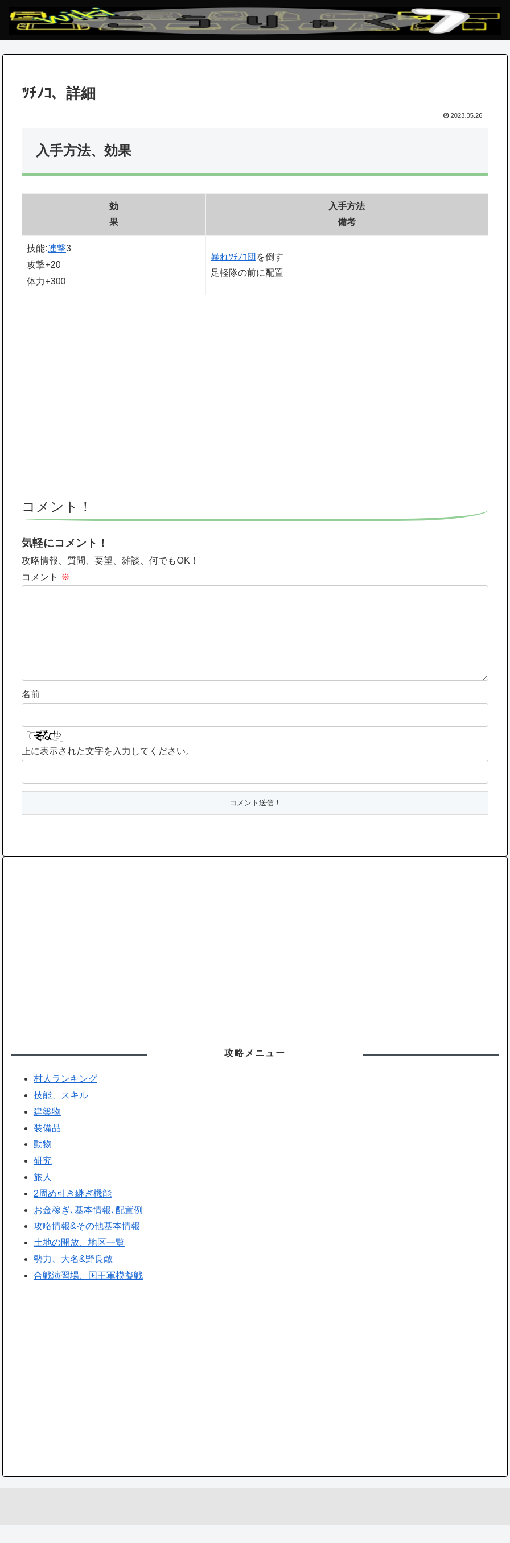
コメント (45, 577)
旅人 (43, 1195)
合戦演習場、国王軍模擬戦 (88, 1293)
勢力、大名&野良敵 (73, 1277)
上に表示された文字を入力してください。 (108, 769)
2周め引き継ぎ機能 (73, 1212)
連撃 (57, 248)
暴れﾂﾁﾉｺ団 (233, 257)
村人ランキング (65, 1097)
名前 (31, 712)
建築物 (47, 1130)
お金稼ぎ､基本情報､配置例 (88, 1228)
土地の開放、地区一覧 (79, 1260)
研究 (43, 1179)
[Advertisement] (255, 402)
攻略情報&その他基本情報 (87, 1244)
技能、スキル (61, 1113)
